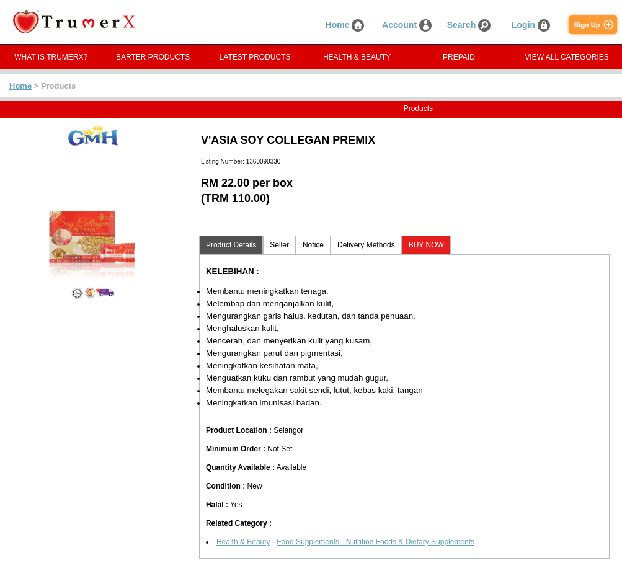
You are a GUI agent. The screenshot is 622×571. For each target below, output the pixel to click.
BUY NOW (426, 245)
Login (531, 25)
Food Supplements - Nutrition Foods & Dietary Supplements (375, 542)
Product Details (231, 245)
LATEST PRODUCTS (255, 57)
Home (345, 25)
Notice (313, 245)
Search (469, 25)
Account (407, 25)
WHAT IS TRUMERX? (50, 57)
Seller (279, 245)
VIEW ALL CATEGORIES (566, 57)
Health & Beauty (243, 542)
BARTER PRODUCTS (153, 57)
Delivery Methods (366, 245)
